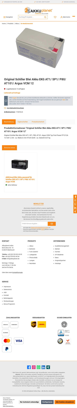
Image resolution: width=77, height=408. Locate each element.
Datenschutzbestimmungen (39, 227)
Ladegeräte (32, 255)
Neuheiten (32, 263)
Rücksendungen (9, 301)
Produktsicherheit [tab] (38, 122)
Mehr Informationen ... (8, 406)
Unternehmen (59, 241)
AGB (42, 229)
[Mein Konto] (65, 17)
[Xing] (48, 367)
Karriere (57, 252)
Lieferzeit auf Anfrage (12, 93)
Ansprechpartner (60, 260)
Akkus (31, 246)
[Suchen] (45, 17)
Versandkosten (43, 372)
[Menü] (8, 17)
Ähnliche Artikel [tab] (9, 148)
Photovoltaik (33, 257)
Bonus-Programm (9, 304)
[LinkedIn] (43, 367)
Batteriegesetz (8, 298)
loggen (14, 98)
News (57, 257)
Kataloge (58, 263)
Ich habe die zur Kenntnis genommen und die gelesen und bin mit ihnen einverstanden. (38, 229)
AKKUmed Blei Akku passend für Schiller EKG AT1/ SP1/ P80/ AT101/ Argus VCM (20, 179)
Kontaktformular (17, 272)
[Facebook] (29, 367)
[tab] (9, 121)
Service (5, 282)
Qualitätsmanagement (62, 246)
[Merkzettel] (55, 17)
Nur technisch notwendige (29, 402)
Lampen (31, 260)
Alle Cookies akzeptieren (65, 402)
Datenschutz (8, 289)
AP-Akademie (59, 255)
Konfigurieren (47, 402)
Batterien (32, 249)
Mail (63, 100)
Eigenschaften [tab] (23, 122)
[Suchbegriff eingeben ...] (30, 17)
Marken (57, 249)
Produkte (32, 241)
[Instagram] (33, 367)
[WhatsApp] (38, 367)
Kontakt (6, 295)
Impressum (7, 286)
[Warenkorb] (73, 16)
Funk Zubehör (33, 252)
